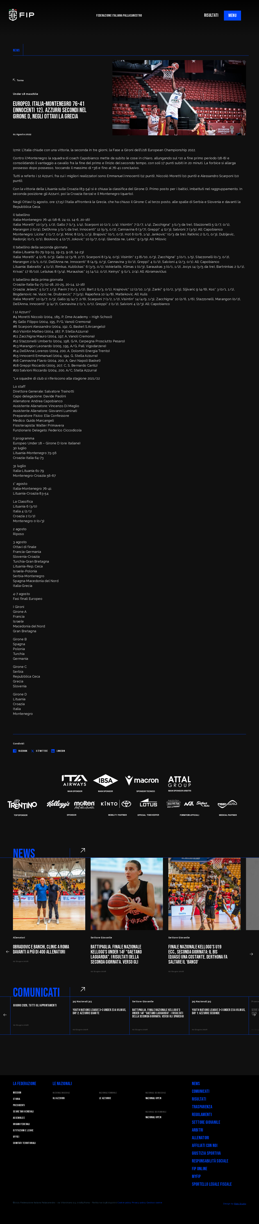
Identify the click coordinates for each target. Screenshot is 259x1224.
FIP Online (199, 1169)
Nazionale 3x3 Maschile (156, 1093)
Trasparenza (202, 1107)
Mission (17, 1092)
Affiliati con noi (204, 1145)
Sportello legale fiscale (212, 1184)
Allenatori (200, 1138)
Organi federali (21, 1124)
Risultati (199, 1099)
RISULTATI (211, 15)
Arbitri (197, 1130)
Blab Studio (240, 1203)
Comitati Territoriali (24, 1143)
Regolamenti (202, 1114)
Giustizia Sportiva (206, 1153)
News (196, 1084)
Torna (18, 80)
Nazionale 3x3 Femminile (156, 1112)
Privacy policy (139, 1202)
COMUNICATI (36, 992)
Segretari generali (23, 1111)
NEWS (16, 50)
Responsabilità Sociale (210, 1161)
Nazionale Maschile (61, 1093)
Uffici (16, 1137)
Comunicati (201, 1091)
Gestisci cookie (154, 1202)
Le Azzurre (105, 1098)
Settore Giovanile (206, 1122)
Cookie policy (124, 1202)
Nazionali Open (153, 1098)
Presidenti (19, 1105)
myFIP (196, 1176)
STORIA (16, 1099)
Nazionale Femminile (108, 1093)
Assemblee (19, 1118)
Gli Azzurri (59, 1098)
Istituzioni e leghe (23, 1130)
